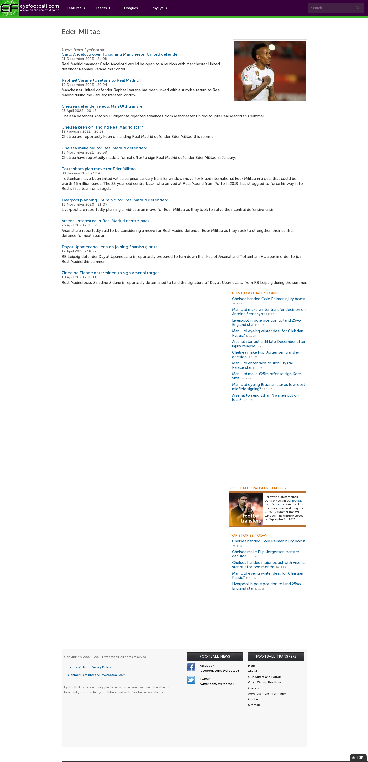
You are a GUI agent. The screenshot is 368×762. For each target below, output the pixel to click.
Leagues (133, 8)
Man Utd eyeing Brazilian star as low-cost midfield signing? (268, 386)
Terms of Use (77, 667)
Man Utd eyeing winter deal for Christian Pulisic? (267, 333)
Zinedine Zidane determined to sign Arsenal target (110, 272)
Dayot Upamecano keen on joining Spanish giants (109, 246)
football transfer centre (283, 502)
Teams (102, 8)
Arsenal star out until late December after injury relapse (268, 343)
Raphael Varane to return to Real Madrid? (101, 80)
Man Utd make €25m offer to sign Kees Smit (267, 376)
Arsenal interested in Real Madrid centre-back (106, 220)
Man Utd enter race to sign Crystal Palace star (262, 365)
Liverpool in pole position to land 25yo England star (266, 322)
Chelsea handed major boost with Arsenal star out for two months (269, 564)
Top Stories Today (249, 535)
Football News (215, 656)
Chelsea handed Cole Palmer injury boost (269, 299)
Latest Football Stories (255, 293)
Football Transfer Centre (258, 488)
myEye (160, 8)
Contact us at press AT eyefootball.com (97, 674)
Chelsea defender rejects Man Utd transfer (103, 106)
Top (358, 757)
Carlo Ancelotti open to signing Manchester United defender (120, 54)
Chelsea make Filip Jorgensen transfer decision (265, 354)
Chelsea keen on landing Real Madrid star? (102, 127)
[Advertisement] (267, 447)
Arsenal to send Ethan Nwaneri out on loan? (265, 397)
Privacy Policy (101, 667)
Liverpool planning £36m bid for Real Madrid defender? (115, 200)
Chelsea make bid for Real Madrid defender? (104, 148)
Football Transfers (276, 656)
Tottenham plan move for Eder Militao (99, 168)
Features (76, 8)
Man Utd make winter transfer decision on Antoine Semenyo (269, 311)
